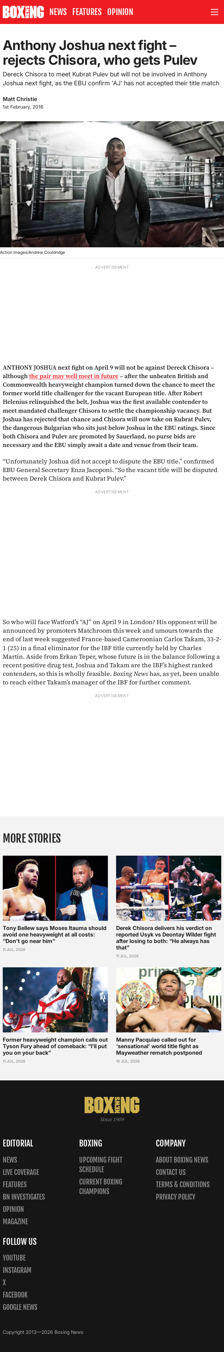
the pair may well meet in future (74, 376)
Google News (20, 1307)
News (58, 12)
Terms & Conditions (183, 1184)
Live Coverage (21, 1172)
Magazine (15, 1221)
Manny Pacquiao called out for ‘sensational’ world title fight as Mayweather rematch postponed (159, 1046)
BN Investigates (24, 1197)
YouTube (14, 1258)
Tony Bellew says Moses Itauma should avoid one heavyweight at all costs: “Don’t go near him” (55, 934)
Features (87, 12)
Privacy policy (175, 1197)
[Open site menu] (215, 12)
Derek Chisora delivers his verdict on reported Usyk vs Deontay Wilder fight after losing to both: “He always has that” (166, 937)
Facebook (15, 1295)
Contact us (171, 1172)
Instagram (17, 1270)
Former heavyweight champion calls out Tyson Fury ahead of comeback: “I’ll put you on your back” (55, 1046)
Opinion (120, 12)
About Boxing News (182, 1160)
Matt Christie (20, 99)
